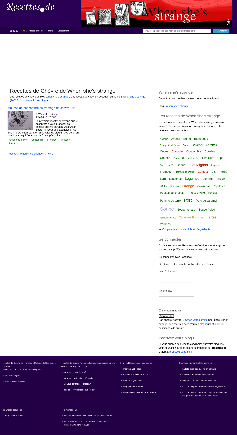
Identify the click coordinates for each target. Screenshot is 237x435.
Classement (63, 31)
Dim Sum (208, 158)
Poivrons (212, 193)
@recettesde (79, 390)
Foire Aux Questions (132, 380)
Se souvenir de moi (171, 310)
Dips (220, 158)
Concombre (37, 139)
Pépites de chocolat (172, 192)
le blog (67, 390)
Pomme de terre (170, 200)
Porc (188, 200)
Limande (221, 179)
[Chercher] (221, 31)
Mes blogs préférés (33, 31)
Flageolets (216, 165)
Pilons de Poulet (196, 193)
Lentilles (208, 178)
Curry (176, 158)
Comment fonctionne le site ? (136, 374)
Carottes (211, 145)
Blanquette (201, 138)
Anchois (164, 139)
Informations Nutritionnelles (79, 415)
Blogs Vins (187, 380)
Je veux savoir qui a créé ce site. (79, 378)
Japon (223, 172)
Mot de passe (165, 290)
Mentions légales (13, 375)
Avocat (175, 138)
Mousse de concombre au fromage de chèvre (39, 108)
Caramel (197, 145)
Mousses (65, 139)
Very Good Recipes (14, 415)
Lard (163, 178)
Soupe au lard (186, 209)
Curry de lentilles (190, 158)
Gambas (203, 171)
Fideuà (180, 165)
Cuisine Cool (188, 392)
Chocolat (177, 151)
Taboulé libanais (168, 217)
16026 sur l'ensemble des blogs (29, 100)
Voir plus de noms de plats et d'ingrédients (186, 229)
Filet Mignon (198, 165)
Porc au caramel (206, 200)
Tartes (211, 217)
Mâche (163, 186)
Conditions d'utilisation (15, 381)
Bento (187, 138)
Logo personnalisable (133, 386)
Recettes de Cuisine (11, 363)
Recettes (13, 30)
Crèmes (165, 158)
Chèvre (11, 143)
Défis (50, 31)
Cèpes (164, 151)
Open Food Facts (72, 421)
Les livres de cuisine (191, 374)
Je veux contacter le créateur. (77, 384)
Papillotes (219, 186)
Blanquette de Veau (170, 145)
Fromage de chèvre (18, 139)
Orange (188, 186)
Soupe (167, 209)
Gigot (214, 172)
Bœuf (185, 145)
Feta (170, 165)
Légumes (192, 179)
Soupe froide (206, 209)
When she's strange (57, 96)
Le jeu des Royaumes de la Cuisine (139, 392)
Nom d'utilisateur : (168, 271)
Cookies (210, 151)
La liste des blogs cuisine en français (199, 369)
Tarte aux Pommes (191, 217)
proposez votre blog (180, 351)
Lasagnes (175, 178)
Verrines (165, 224)
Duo (162, 165)
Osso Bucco (203, 186)
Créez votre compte (196, 320)
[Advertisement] (118, 59)
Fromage (52, 139)
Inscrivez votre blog (132, 369)
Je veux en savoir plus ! (75, 372)
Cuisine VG (187, 386)
